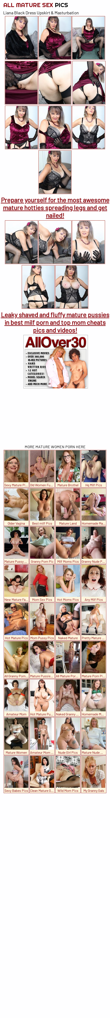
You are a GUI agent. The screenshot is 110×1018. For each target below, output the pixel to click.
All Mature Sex (35, 5)
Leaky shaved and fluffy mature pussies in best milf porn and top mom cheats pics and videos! (55, 322)
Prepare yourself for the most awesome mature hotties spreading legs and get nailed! (55, 207)
